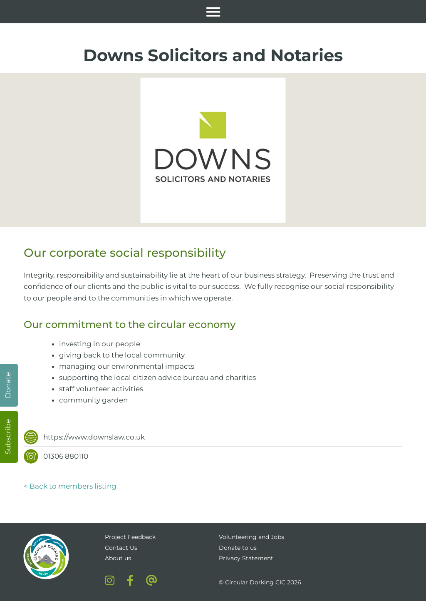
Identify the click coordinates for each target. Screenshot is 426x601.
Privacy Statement (246, 558)
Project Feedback (130, 537)
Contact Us (121, 547)
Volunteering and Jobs (251, 537)
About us (118, 558)
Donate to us (238, 547)
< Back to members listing (70, 486)
